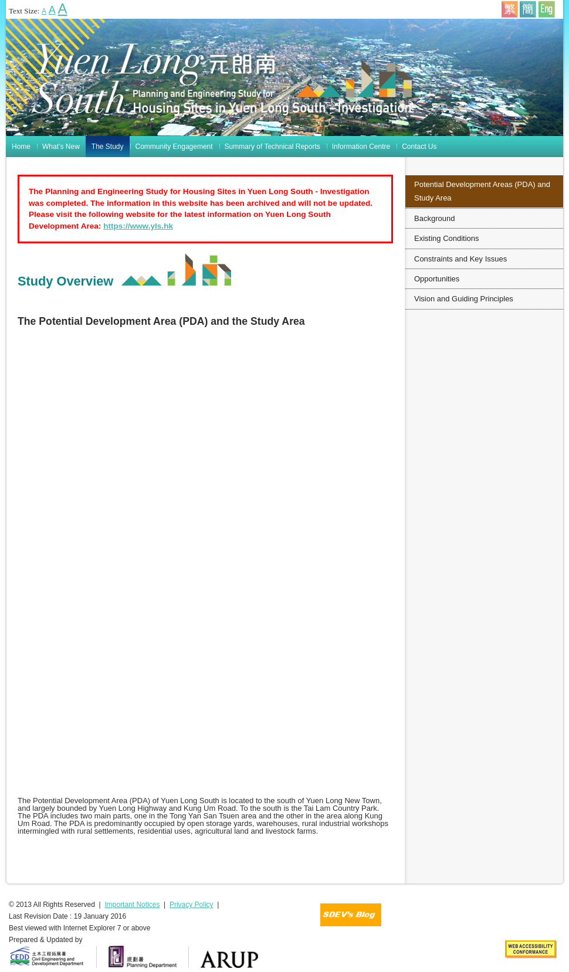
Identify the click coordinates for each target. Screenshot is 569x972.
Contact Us (419, 146)
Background (434, 218)
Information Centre (361, 146)
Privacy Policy (192, 904)
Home (21, 146)
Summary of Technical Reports (272, 146)
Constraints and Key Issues (460, 258)
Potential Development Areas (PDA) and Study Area (482, 191)
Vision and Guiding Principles (463, 298)
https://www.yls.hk (138, 226)
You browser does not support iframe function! (205, 567)
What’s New (61, 146)
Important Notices (132, 904)
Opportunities (436, 278)
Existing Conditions (446, 238)
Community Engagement (174, 146)
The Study (108, 146)
